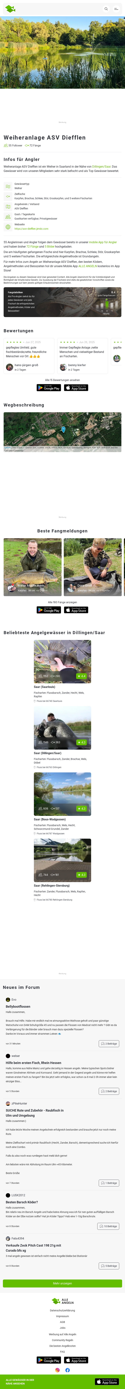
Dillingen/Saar (101, 166)
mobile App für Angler (103, 242)
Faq (62, 1351)
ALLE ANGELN (87, 266)
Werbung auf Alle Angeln (62, 1334)
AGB (62, 1322)
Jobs (62, 1327)
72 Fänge (32, 246)
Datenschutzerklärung (62, 1310)
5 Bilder (49, 246)
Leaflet (8, 447)
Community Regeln (62, 1340)
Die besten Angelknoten (62, 1345)
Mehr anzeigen (62, 1283)
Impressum (62, 1316)
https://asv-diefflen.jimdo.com (31, 228)
